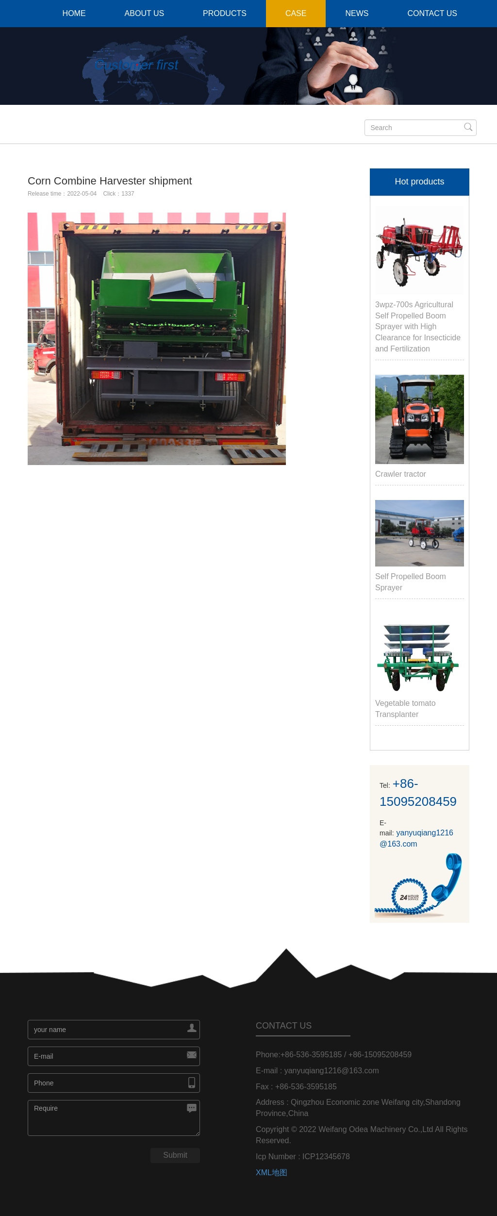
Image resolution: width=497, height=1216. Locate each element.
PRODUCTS (225, 13)
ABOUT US (145, 13)
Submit (175, 1155)
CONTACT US (432, 13)
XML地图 (271, 1172)
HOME (74, 13)
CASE (296, 13)
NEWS (356, 13)
